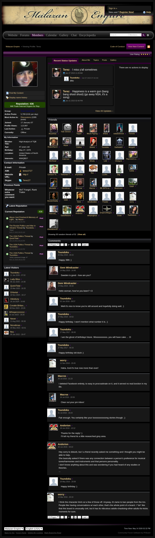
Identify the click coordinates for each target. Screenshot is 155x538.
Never (13, 318)
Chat (74, 35)
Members (37, 35)
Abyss (21, 219)
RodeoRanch (53, 147)
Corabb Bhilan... (17, 305)
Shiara (105, 134)
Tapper (79, 134)
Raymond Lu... (132, 159)
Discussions (26, 117)
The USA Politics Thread (19, 236)
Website (12, 35)
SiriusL (92, 161)
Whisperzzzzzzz (17, 312)
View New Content (136, 46)
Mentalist (52, 188)
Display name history (16, 97)
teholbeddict (92, 202)
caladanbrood (118, 134)
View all (81, 234)
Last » (85, 245)
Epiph (132, 186)
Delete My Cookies (35, 533)
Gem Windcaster (69, 267)
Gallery (63, 35)
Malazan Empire (13, 46)
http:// (25, 174)
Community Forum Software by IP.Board (134, 533)
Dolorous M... (79, 161)
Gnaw (119, 215)
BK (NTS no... (105, 188)
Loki (105, 161)
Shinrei (92, 147)
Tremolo (132, 134)
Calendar (51, 35)
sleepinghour (92, 215)
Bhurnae (79, 188)
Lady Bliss (15, 279)
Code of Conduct (117, 46)
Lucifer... (105, 174)
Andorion (79, 213)
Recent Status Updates (65, 60)
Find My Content (14, 93)
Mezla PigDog (92, 134)
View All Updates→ (104, 111)
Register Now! (127, 12)
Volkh (66, 200)
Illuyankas (52, 134)
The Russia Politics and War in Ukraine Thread (22, 227)
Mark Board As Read (52, 533)
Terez (66, 69)
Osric (79, 202)
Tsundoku (30, 228)
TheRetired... (133, 215)
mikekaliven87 (52, 229)
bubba (131, 171)
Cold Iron (65, 159)
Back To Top (10, 533)
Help (147, 12)
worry (132, 202)
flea (12, 332)
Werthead (52, 161)
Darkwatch (119, 147)
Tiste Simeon (66, 132)
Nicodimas (15, 325)
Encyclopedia (87, 35)
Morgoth (132, 147)
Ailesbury (14, 299)
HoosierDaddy (52, 201)
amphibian (79, 174)
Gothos (79, 147)
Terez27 (26, 180)
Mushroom (119, 188)
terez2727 (27, 171)
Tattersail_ (52, 213)
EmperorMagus (106, 213)
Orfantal (14, 292)
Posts (104, 60)
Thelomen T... (66, 174)
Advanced (148, 35)
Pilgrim (118, 202)
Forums (24, 35)
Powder (105, 202)
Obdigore (118, 161)
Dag (118, 174)
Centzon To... (53, 174)
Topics (96, 60)
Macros (92, 188)
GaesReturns (66, 215)
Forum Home (21, 533)
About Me (86, 60)
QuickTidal (13, 238)
